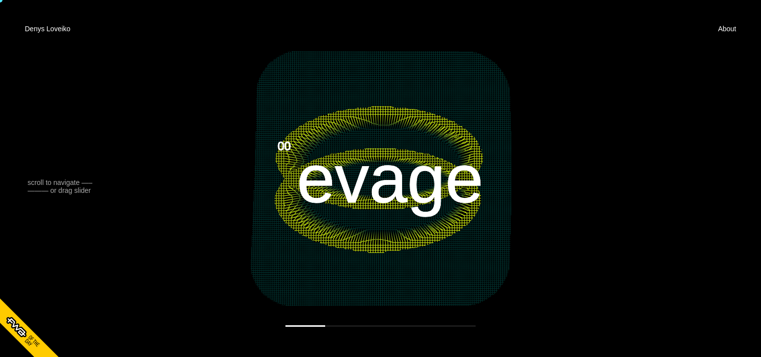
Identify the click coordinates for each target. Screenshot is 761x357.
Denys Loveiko (47, 29)
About (727, 29)
